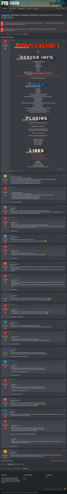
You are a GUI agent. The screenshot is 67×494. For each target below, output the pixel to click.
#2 (64, 175)
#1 (64, 40)
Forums (24, 479)
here (44, 23)
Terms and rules (48, 489)
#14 (64, 348)
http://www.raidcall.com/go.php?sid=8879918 (42, 72)
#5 (64, 217)
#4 (64, 206)
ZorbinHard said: (15, 220)
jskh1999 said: (15, 363)
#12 (64, 321)
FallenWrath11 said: (16, 277)
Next (12, 37)
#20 (64, 450)
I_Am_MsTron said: (15, 436)
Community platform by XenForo (12, 492)
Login (47, 477)
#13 (64, 331)
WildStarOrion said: (15, 248)
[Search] (57, 3)
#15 (64, 360)
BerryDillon (4, 19)
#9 (64, 275)
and (17, 170)
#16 (64, 379)
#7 (64, 245)
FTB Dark (3, 489)
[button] (16, 8)
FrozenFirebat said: (15, 334)
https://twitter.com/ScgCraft (38, 156)
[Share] (63, 40)
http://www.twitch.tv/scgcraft (38, 157)
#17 (64, 398)
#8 (64, 262)
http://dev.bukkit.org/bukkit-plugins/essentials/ (38, 123)
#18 (64, 409)
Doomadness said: (15, 190)
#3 (64, 187)
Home (24, 477)
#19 (64, 420)
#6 (64, 235)
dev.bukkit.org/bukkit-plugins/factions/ (38, 136)
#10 (64, 293)
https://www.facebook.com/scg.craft (38, 155)
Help (59, 489)
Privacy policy (54, 489)
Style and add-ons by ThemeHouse (31, 492)
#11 (64, 304)
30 (8, 37)
